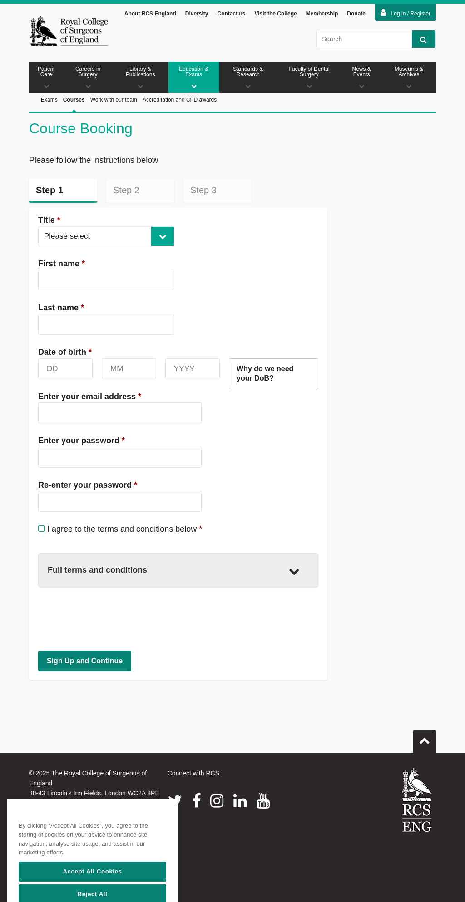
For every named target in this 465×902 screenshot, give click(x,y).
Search (419, 39)
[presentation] (107, 618)
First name (61, 263)
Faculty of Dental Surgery (309, 77)
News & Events (361, 77)
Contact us (231, 13)
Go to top (424, 737)
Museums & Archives (409, 77)
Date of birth (65, 352)
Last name (61, 307)
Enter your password (81, 440)
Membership (322, 13)
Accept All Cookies (92, 888)
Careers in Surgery (88, 77)
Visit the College (276, 13)
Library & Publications (140, 77)
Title (49, 220)
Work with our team (113, 100)
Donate (356, 13)
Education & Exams (193, 77)
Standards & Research (248, 77)
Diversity (196, 13)
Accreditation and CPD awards (180, 100)
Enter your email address (89, 396)
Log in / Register (405, 13)
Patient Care (46, 77)
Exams (49, 100)
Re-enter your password (87, 485)
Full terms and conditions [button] (174, 570)
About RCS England (150, 13)
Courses (74, 110)
